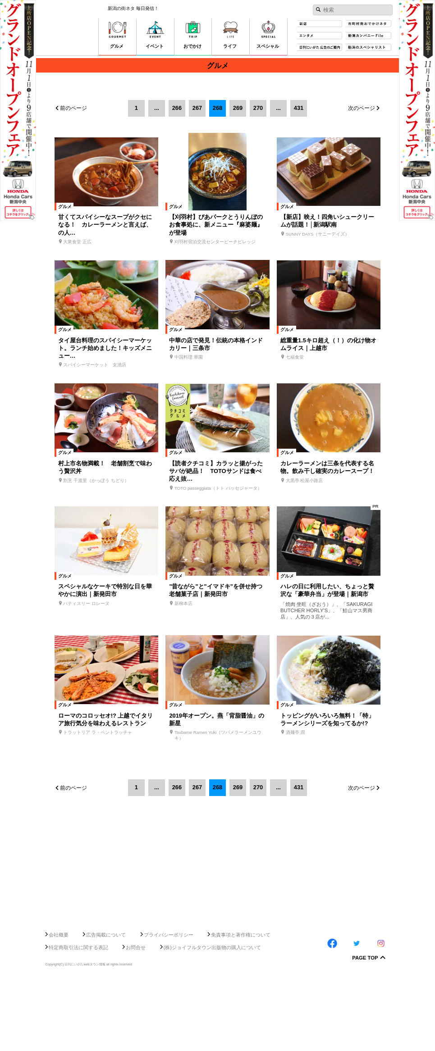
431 (298, 108)
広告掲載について (106, 1005)
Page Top (365, 1028)
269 (238, 108)
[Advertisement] (217, 965)
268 (217, 108)
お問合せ (136, 1018)
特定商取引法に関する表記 (78, 1018)
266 (177, 108)
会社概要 (59, 1005)
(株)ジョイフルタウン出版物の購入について (212, 1018)
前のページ (73, 108)
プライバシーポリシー (168, 1005)
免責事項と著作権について (240, 1005)
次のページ (361, 108)
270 (258, 108)
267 (197, 108)
